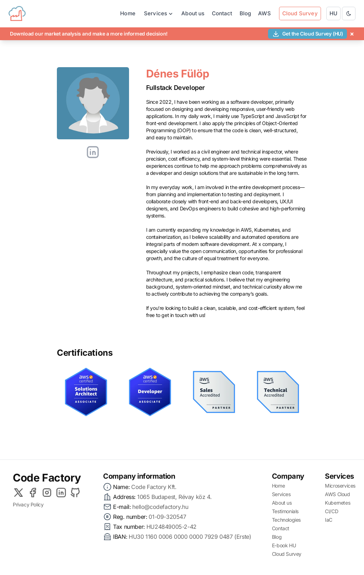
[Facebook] (33, 492)
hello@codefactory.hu (160, 506)
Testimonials (285, 511)
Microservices (340, 486)
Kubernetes (337, 503)
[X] (18, 492)
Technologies (286, 520)
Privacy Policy (28, 504)
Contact (222, 13)
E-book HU (284, 545)
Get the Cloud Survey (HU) (307, 33)
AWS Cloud (337, 494)
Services (281, 494)
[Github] (75, 492)
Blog (245, 13)
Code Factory (47, 477)
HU (333, 13)
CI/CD (331, 511)
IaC (328, 520)
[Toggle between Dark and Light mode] (348, 13)
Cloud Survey (286, 554)
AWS (264, 13)
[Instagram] (47, 492)
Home (127, 13)
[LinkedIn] (61, 492)
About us (192, 13)
